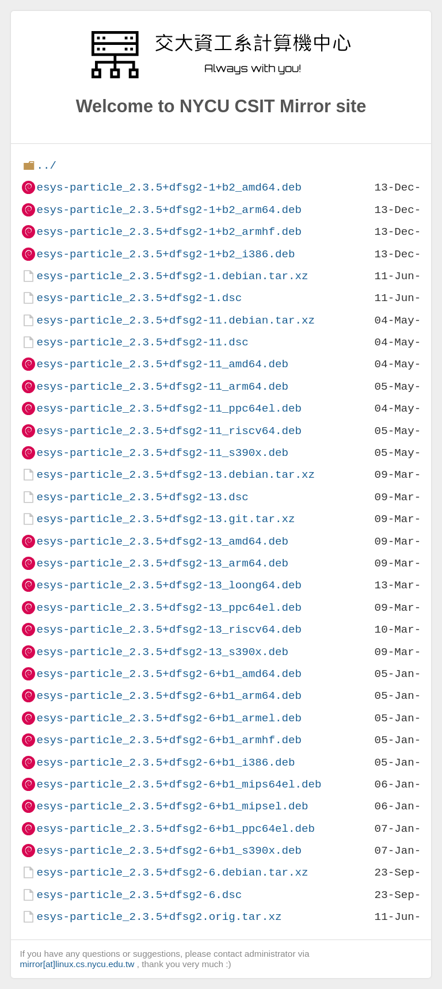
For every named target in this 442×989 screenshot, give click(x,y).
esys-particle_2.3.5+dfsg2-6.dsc (139, 895)
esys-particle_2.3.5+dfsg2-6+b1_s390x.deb (169, 850)
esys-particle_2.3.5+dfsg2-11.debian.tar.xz (175, 320)
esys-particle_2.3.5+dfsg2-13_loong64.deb (169, 585)
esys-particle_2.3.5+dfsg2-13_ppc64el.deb (169, 607)
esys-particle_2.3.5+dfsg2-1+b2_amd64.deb (169, 187)
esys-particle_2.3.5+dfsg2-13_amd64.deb (162, 541)
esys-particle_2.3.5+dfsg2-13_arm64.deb (162, 563)
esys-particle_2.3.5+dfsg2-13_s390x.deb (162, 652)
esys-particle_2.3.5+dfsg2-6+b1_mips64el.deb (178, 784)
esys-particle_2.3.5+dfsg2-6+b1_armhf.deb (169, 740)
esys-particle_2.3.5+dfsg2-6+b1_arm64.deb (169, 695)
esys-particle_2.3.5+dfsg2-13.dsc (142, 497)
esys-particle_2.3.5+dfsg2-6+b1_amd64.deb (169, 674)
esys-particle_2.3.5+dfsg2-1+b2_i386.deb (165, 254)
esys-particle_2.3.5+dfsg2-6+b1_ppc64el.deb (175, 828)
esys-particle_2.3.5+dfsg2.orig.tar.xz (158, 917)
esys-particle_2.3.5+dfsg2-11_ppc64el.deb (169, 408)
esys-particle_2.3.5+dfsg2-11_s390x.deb (162, 453)
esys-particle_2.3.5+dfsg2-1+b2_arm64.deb (169, 210)
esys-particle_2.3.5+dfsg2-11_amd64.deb (162, 364)
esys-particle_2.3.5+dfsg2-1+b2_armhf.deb (169, 231)
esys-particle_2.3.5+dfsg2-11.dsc (142, 342)
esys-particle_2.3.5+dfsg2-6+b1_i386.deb (165, 762)
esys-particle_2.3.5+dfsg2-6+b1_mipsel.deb (172, 806)
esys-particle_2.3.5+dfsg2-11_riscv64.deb (169, 431)
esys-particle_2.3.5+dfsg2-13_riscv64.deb (169, 629)
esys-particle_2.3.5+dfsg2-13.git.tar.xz (165, 519)
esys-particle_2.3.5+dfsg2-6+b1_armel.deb (169, 718)
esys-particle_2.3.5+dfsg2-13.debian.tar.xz (175, 474)
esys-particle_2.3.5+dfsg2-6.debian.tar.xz (172, 872)
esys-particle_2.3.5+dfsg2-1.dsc (139, 298)
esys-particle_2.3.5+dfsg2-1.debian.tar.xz (172, 276)
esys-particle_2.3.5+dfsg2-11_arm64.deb (162, 386)
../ (46, 165)
